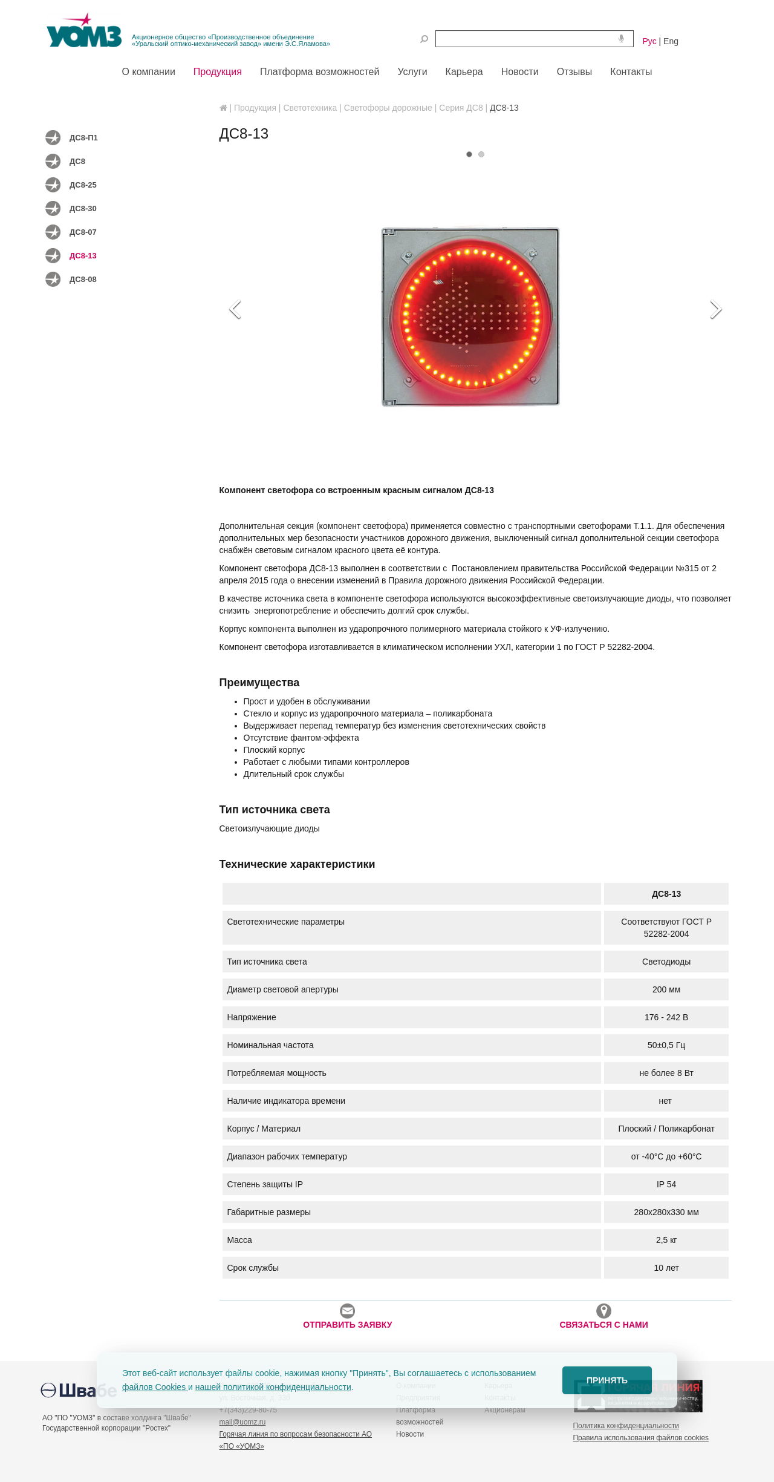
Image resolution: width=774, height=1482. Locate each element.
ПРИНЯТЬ (607, 1380)
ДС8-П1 (84, 137)
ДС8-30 (83, 208)
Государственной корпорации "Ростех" (106, 1428)
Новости (410, 1434)
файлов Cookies (155, 1387)
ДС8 (77, 161)
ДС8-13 (83, 255)
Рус (650, 41)
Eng (670, 41)
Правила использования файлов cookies (641, 1438)
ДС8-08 (83, 279)
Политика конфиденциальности (626, 1425)
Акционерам (504, 1410)
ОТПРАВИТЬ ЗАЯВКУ (347, 1316)
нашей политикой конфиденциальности (273, 1387)
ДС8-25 (83, 184)
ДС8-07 (83, 232)
